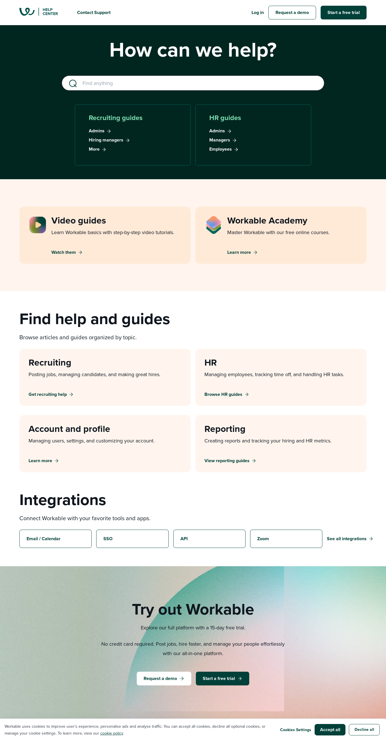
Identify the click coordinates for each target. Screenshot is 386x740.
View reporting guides (227, 460)
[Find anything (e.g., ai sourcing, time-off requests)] (193, 83)
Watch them (63, 252)
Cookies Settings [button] (295, 730)
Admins (96, 131)
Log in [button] (258, 12)
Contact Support (93, 12)
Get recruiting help (48, 394)
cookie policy (111, 733)
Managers (219, 140)
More (94, 149)
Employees (220, 149)
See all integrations (347, 538)
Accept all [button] (330, 729)
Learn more (239, 252)
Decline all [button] (364, 729)
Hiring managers (106, 140)
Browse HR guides (223, 394)
